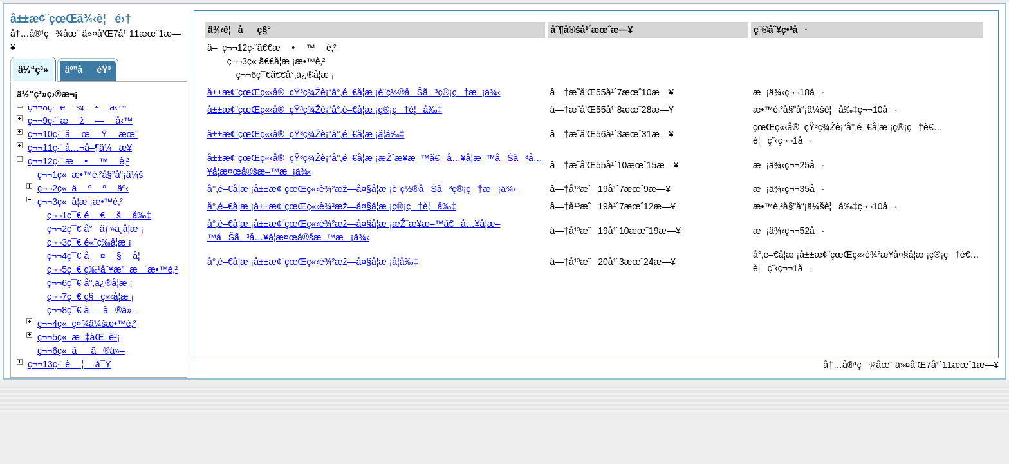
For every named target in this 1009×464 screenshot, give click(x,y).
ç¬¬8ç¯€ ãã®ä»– (92, 310)
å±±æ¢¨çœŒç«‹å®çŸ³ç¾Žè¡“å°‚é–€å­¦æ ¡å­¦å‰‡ (305, 134)
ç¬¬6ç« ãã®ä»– (81, 350)
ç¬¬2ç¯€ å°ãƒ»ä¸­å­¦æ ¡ (95, 229)
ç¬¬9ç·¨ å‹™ (80, 120)
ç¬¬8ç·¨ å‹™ (77, 107)
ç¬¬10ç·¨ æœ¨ (83, 134)
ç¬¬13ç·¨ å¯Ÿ (69, 364)
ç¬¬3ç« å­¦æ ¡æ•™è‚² (80, 202)
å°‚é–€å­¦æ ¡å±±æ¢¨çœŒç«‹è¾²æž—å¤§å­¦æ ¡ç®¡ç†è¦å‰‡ (331, 206)
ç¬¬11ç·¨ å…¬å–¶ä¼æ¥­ (80, 147)
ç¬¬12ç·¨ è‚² (78, 161)
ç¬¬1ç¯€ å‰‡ (99, 215)
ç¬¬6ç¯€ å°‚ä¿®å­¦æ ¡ (90, 283)
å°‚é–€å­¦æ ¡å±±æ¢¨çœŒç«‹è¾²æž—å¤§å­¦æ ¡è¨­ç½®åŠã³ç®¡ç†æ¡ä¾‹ (361, 189)
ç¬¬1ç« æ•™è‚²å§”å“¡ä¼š (90, 174)
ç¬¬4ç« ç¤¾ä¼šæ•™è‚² (86, 323)
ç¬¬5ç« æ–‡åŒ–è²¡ (78, 337)
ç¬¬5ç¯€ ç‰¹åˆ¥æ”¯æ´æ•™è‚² (112, 269)
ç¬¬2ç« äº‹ (83, 188)
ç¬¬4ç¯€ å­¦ (93, 256)
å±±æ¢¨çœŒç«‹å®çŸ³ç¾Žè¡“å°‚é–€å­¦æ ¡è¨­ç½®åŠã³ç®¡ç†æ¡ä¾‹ (353, 92)
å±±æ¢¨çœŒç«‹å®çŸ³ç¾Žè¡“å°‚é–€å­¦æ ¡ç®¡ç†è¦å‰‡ (324, 109)
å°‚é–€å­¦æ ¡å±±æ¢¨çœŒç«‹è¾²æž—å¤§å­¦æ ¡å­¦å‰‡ (312, 261)
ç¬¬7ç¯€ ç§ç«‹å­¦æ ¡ (90, 296)
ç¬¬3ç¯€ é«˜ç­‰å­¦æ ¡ (89, 242)
